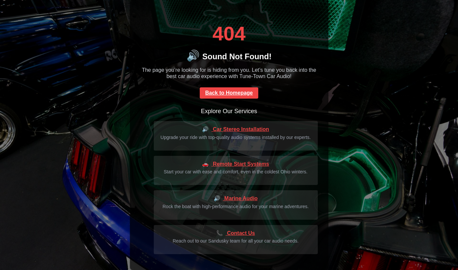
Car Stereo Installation (235, 129)
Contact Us (235, 233)
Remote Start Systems (235, 164)
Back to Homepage (229, 93)
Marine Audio (236, 198)
